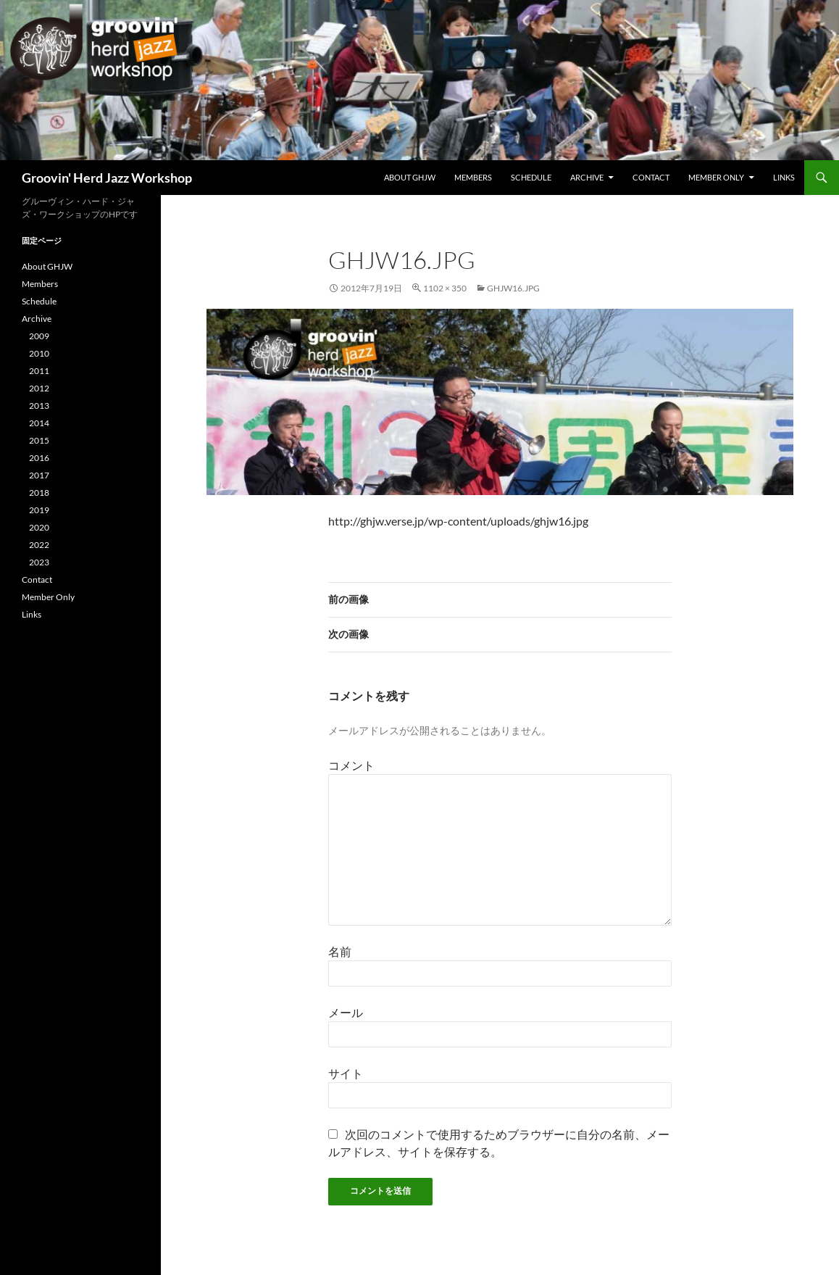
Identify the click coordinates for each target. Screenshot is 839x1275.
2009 (39, 336)
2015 (39, 440)
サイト (345, 1073)
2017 (39, 475)
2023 (39, 562)
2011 (39, 370)
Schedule (531, 177)
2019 (39, 509)
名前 (339, 951)
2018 (39, 492)
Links (784, 177)
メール (345, 1012)
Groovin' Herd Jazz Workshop (107, 178)
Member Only (716, 177)
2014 (39, 423)
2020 (39, 527)
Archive (587, 177)
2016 (39, 457)
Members (473, 177)
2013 (39, 405)
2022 (39, 544)
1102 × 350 (445, 288)
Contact (651, 177)
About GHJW (409, 177)
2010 (39, 353)
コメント (351, 765)
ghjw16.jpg (513, 288)
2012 (39, 388)
